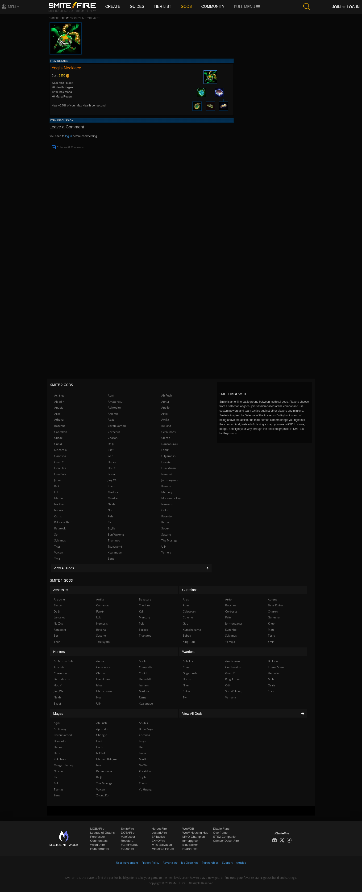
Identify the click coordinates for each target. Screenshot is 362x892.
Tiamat (58, 789)
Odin (164, 510)
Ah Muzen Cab (63, 661)
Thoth (142, 783)
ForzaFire (127, 848)
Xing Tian (189, 642)
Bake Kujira (275, 605)
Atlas (111, 420)
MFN (12, 6)
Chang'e (101, 735)
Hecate (166, 462)
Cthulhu (188, 617)
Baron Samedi (117, 426)
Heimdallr (145, 679)
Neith (111, 504)
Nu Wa (58, 510)
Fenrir (165, 450)
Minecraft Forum (163, 848)
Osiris (58, 516)
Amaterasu (115, 402)
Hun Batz (60, 474)
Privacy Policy (150, 863)
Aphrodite (114, 408)
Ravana (101, 630)
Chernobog (61, 673)
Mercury (166, 492)
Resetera (127, 840)
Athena (59, 420)
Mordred (113, 498)
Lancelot (59, 617)
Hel (141, 747)
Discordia (60, 450)
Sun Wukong (116, 535)
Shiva (186, 691)
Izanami (166, 474)
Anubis (58, 408)
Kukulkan (167, 486)
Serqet (143, 630)
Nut (110, 510)
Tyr (185, 697)
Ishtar (111, 474)
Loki (56, 492)
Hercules (60, 468)
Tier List (162, 6)
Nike (186, 685)
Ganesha (60, 456)
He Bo (100, 747)
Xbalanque (115, 552)
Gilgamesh (168, 456)
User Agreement (127, 863)
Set (56, 636)
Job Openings (189, 863)
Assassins (60, 590)
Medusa (113, 492)
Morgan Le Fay (171, 498)
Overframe (220, 832)
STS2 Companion (225, 836)
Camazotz (102, 605)
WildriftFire (97, 844)
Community (213, 6)
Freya (142, 741)
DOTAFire (128, 832)
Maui (271, 630)
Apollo (165, 408)
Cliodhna (144, 605)
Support (227, 863)
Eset (110, 450)
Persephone (104, 771)
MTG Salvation (162, 844)
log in (68, 136)
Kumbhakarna (192, 630)
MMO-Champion (193, 836)
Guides (137, 6)
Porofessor (97, 836)
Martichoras (104, 691)
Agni (111, 395)
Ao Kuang (60, 729)
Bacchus (59, 426)
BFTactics (158, 836)
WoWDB (188, 828)
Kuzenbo (231, 630)
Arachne (59, 599)
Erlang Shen (276, 667)
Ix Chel (100, 753)
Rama (165, 522)
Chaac (58, 438)
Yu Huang (145, 789)
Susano (166, 535)
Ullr (163, 547)
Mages (58, 713)
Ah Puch (166, 395)
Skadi (57, 704)
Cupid (58, 444)
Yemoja (166, 552)
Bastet (58, 605)
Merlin (58, 498)
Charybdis (145, 667)
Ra (109, 522)
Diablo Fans (221, 828)
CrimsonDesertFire (226, 840)
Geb (110, 456)
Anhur (165, 402)
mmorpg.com (191, 840)
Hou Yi (112, 468)
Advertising (170, 863)
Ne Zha (59, 504)
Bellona (166, 426)
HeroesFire (159, 828)
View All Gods (131, 568)
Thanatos (114, 540)
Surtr (271, 691)
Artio (164, 414)
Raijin (99, 777)
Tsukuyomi (115, 547)
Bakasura (145, 599)
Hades (112, 462)
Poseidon (167, 516)
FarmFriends (129, 844)
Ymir (57, 559)
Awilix (165, 420)
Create (113, 6)
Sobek (165, 528)
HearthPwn (189, 848)
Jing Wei (113, 480)
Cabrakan (60, 432)
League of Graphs (102, 832)
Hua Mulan (168, 468)
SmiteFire (127, 828)
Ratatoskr (60, 528)
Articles (241, 863)
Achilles (59, 395)
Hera (57, 753)
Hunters (59, 652)
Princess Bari (62, 522)
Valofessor (128, 836)
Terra (271, 636)
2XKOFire (158, 840)
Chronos (144, 735)
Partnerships (210, 863)
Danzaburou (169, 444)
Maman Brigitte (106, 759)
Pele (110, 516)
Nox (98, 765)
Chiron (165, 438)
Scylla (111, 528)
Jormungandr (170, 480)
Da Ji (111, 444)
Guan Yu (59, 462)
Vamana (230, 697)
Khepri (112, 486)
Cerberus (114, 432)
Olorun (58, 771)
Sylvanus (60, 540)
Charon (112, 438)
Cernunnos (168, 432)
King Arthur (232, 679)
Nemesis (167, 504)
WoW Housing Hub (195, 832)
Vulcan (58, 552)
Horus (187, 679)
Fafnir (229, 617)
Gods (186, 6)
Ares (57, 414)
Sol (56, 535)
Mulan (272, 679)
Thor (57, 547)
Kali (56, 486)
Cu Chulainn (233, 667)
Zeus (111, 559)
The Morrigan (170, 540)
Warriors (188, 652)
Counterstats (99, 840)
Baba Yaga (146, 729)
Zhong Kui (102, 795)
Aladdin (59, 402)
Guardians (190, 590)
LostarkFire (159, 832)
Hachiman (103, 679)
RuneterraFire (99, 848)
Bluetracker (190, 844)
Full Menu (247, 7)
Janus (57, 480)
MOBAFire (97, 828)
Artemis (113, 414)
